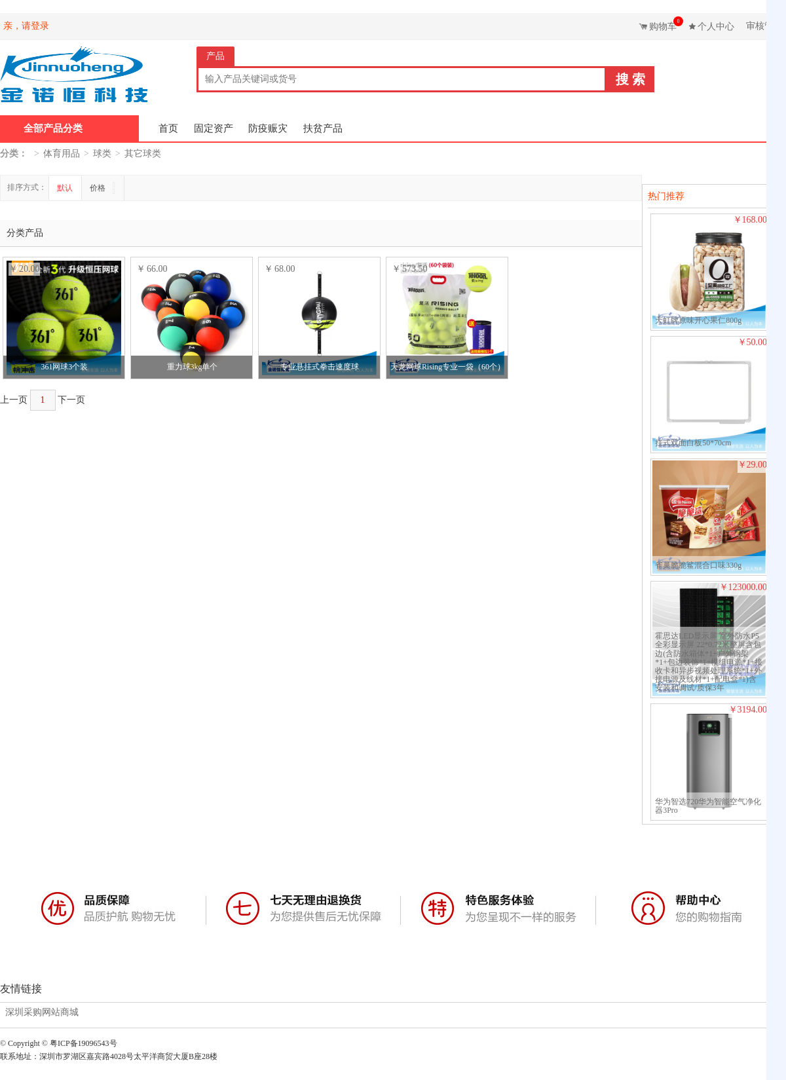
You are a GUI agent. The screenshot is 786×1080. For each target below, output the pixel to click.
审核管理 (764, 26)
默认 (65, 188)
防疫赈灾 (268, 128)
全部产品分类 (53, 128)
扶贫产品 (323, 128)
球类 (102, 153)
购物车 (664, 23)
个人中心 (716, 26)
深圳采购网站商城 (42, 1012)
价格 (98, 188)
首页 (168, 128)
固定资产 (213, 128)
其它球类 (142, 153)
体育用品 (61, 153)
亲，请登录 (26, 26)
